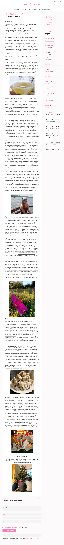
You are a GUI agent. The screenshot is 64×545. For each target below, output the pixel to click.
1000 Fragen (47, 47)
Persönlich (27, 13)
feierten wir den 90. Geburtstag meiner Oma (26, 254)
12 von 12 (47, 49)
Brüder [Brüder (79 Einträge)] (52, 119)
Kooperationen (32, 9)
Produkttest (47, 90)
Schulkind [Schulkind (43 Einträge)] (51, 142)
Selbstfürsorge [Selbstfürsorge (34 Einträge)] (48, 144)
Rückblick (17, 14)
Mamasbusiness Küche (49, 17)
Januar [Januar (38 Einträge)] (51, 130)
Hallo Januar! (39, 498)
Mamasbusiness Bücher (49, 19)
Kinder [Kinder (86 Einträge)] (47, 133)
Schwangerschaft (48, 22)
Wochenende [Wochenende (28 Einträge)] (57, 149)
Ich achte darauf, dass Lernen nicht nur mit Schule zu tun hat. (21, 46)
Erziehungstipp (48, 74)
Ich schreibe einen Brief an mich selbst (15, 137)
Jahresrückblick (10, 14)
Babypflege (47, 59)
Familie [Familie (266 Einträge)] (52, 122)
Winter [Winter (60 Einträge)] (53, 149)
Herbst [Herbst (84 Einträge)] (47, 130)
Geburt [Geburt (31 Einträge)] (46, 128)
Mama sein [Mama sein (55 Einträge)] (51, 137)
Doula (46, 69)
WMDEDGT (47, 105)
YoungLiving (47, 107)
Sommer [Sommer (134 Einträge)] (54, 144)
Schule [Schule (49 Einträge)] (47, 142)
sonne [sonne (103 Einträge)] (52, 147)
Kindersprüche (47, 81)
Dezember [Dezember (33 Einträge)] (47, 121)
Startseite (16, 9)
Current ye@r (5, 533)
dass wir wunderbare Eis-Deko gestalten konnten (18, 62)
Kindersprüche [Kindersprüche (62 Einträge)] (48, 135)
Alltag (17, 13)
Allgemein (47, 54)
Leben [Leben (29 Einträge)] (54, 135)
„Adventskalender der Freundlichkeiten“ (28, 366)
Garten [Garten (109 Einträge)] (57, 126)
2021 (7, 14)
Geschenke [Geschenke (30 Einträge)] (57, 128)
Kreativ (46, 83)
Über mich (24, 9)
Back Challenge (48, 61)
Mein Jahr (14, 14)
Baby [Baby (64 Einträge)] (55, 117)
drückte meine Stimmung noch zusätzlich (19, 233)
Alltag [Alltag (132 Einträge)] (58, 114)
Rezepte (46, 95)
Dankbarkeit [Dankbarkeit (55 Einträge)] (57, 119)
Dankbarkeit (47, 66)
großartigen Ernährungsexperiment (24, 142)
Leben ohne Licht (48, 86)
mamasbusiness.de (32, 3)
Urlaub (46, 102)
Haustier (46, 78)
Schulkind (47, 98)
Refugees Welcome (48, 93)
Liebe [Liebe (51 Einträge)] (57, 135)
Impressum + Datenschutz (44, 9)
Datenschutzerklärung (12, 527)
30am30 (46, 52)
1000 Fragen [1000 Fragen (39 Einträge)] (53, 114)
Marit (14, 13)
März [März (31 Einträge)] (55, 137)
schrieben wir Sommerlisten (10, 186)
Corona (19, 13)
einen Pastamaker (34, 406)
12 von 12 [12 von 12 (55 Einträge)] (47, 114)
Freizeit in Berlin (48, 76)
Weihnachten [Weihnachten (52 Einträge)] (48, 149)
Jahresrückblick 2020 (24, 24)
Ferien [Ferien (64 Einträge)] (53, 123)
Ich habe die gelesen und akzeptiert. (14, 527)
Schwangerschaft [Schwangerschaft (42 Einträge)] (57, 142)
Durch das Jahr (23, 13)
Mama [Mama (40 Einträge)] (47, 137)
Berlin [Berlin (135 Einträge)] (47, 119)
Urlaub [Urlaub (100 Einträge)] (57, 147)
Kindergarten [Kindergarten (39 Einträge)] (52, 133)
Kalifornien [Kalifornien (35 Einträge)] (55, 130)
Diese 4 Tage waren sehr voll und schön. (25, 321)
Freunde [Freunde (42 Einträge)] (47, 126)
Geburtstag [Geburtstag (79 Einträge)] (51, 128)
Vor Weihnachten (5, 498)
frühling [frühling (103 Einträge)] (52, 126)
